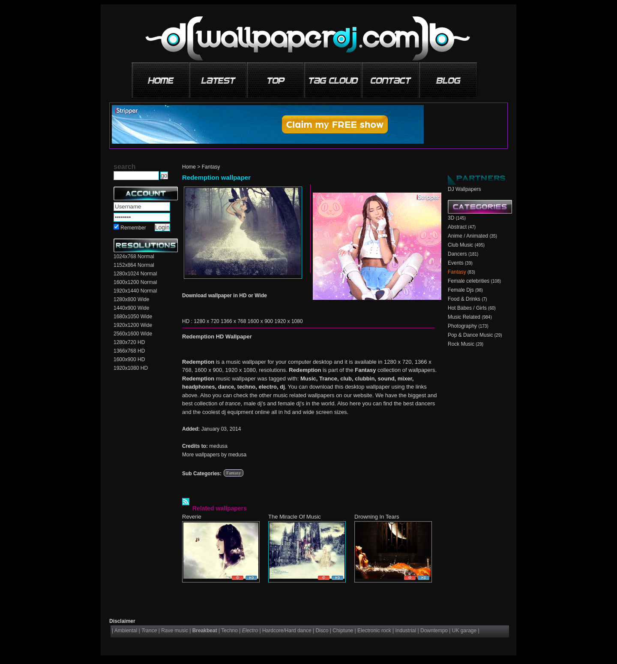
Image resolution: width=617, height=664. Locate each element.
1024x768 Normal (134, 257)
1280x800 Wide (131, 299)
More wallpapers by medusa (214, 455)
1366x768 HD (129, 351)
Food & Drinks (464, 299)
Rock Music (461, 344)
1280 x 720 (206, 321)
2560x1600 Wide (133, 334)
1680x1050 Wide (133, 317)
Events (456, 263)
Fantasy (211, 167)
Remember (133, 228)
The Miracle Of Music (294, 516)
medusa (218, 446)
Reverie (191, 516)
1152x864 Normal (134, 265)
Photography (462, 326)
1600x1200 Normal (135, 282)
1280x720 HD (129, 342)
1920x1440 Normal (135, 291)
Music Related (464, 317)
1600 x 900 (260, 321)
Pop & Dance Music (470, 335)
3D (451, 218)
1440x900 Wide (131, 308)
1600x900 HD (129, 359)
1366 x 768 (233, 321)
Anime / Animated (468, 236)
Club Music (460, 245)
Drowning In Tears (376, 516)
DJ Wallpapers (464, 189)
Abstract (457, 227)
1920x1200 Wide (133, 325)
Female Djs (461, 290)
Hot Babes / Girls (467, 308)
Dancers (457, 254)
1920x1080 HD (131, 368)
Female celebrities (468, 281)
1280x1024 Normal (135, 274)
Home (189, 167)
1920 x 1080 (289, 321)
